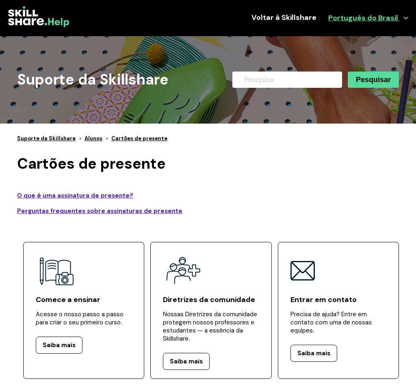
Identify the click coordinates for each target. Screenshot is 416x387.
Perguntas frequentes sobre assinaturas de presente (99, 211)
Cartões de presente (139, 138)
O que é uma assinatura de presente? (75, 195)
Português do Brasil (364, 18)
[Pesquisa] (287, 80)
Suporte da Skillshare (46, 138)
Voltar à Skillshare (283, 17)
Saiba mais (59, 345)
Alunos (93, 138)
